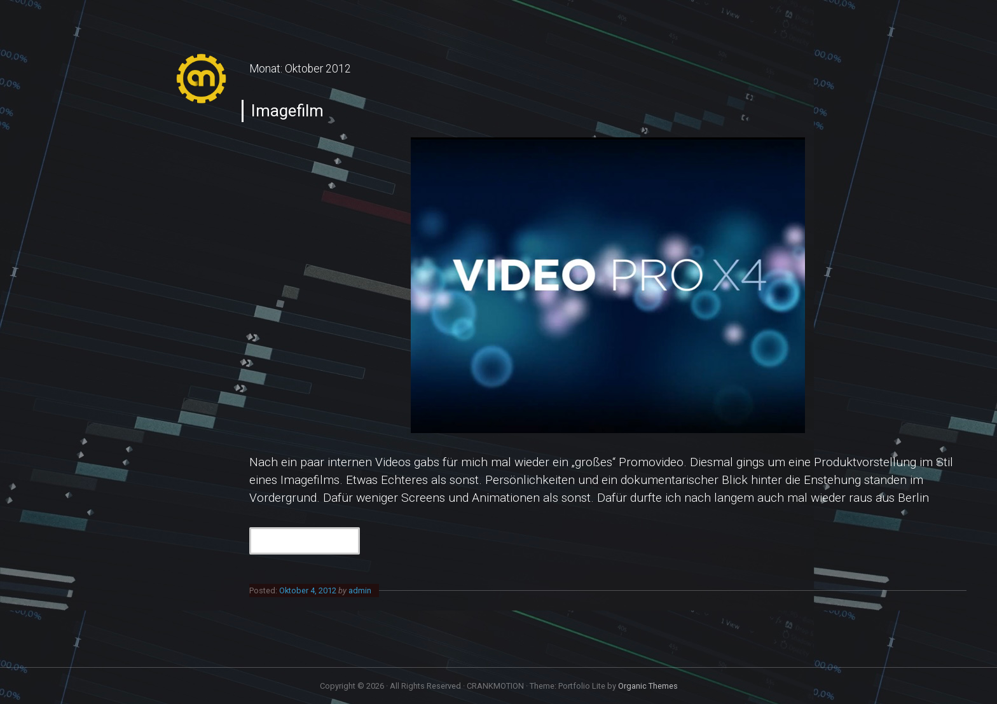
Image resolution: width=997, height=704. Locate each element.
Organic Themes (648, 686)
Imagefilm (287, 110)
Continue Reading (311, 540)
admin (359, 590)
